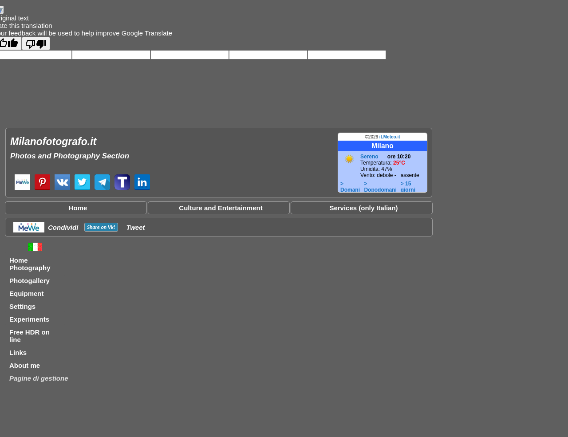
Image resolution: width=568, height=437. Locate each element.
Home (78, 208)
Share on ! (101, 227)
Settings (22, 306)
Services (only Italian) (363, 208)
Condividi (63, 227)
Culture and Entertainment (220, 208)
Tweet (135, 227)
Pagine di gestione (38, 378)
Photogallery (29, 280)
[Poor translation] (36, 43)
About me (24, 365)
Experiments (29, 319)
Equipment (26, 293)
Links (18, 352)
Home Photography (30, 264)
